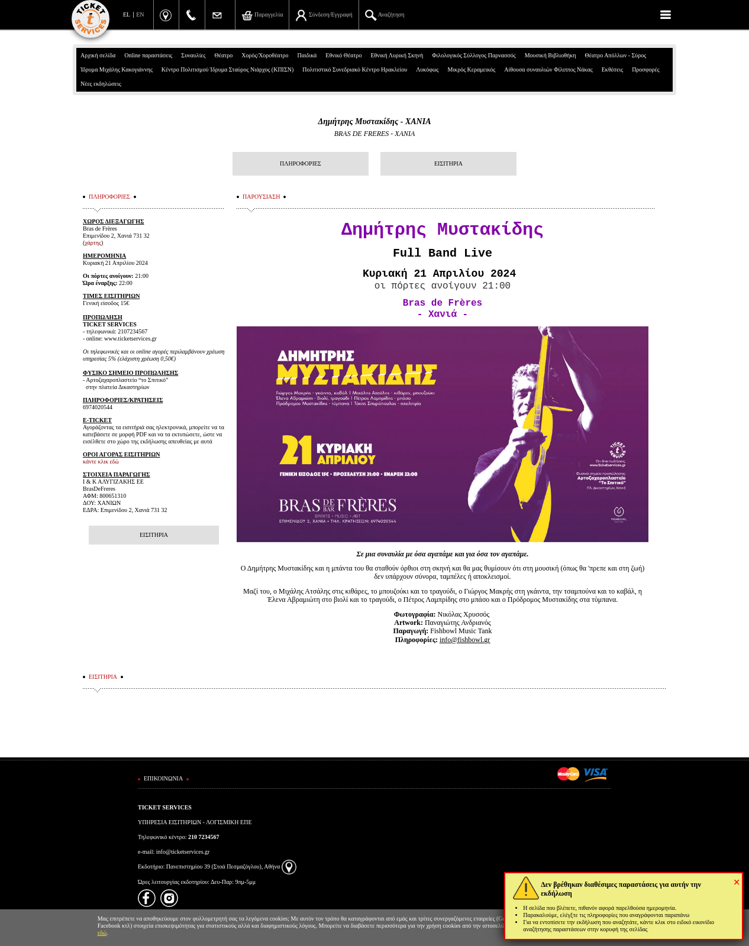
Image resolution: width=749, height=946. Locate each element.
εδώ (102, 932)
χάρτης (93, 242)
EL (126, 14)
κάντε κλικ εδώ (101, 461)
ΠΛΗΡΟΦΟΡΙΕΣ (300, 163)
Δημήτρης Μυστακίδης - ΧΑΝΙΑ (374, 121)
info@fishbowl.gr (465, 639)
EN (140, 14)
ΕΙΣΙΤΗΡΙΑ (448, 163)
